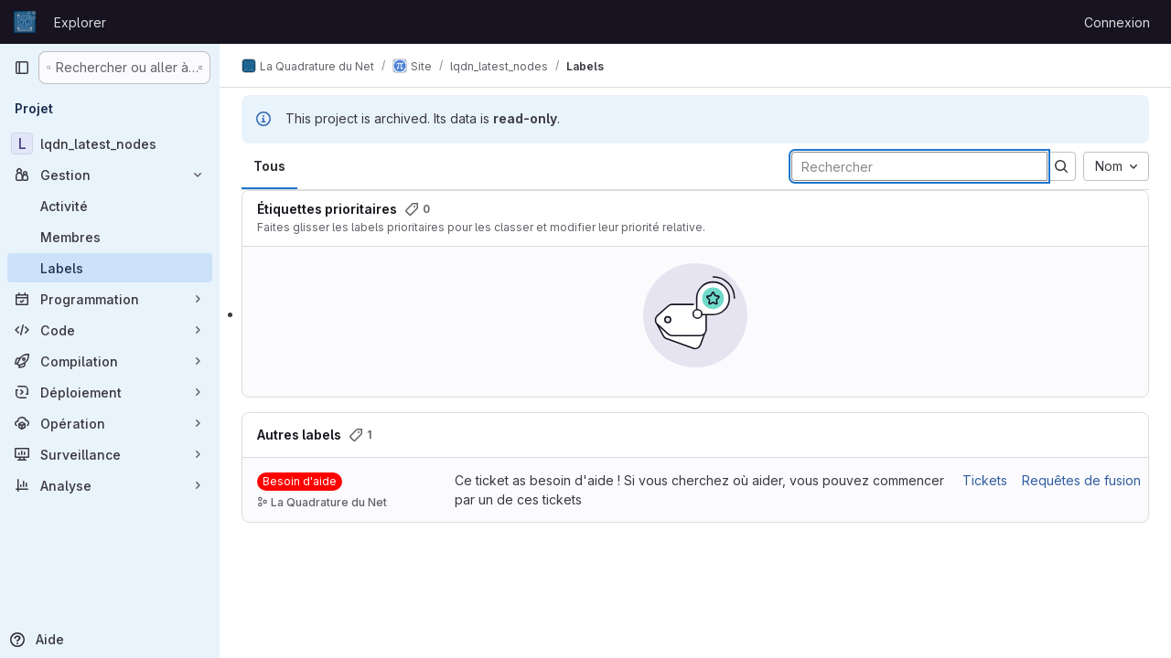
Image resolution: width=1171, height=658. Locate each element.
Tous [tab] (269, 166)
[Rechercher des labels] (919, 166)
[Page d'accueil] (24, 22)
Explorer (80, 22)
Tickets (984, 480)
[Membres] (109, 236)
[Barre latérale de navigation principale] (22, 67)
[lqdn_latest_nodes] (109, 143)
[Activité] (109, 205)
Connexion (1117, 22)
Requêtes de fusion (1081, 480)
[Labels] (109, 267)
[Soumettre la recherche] (1061, 166)
